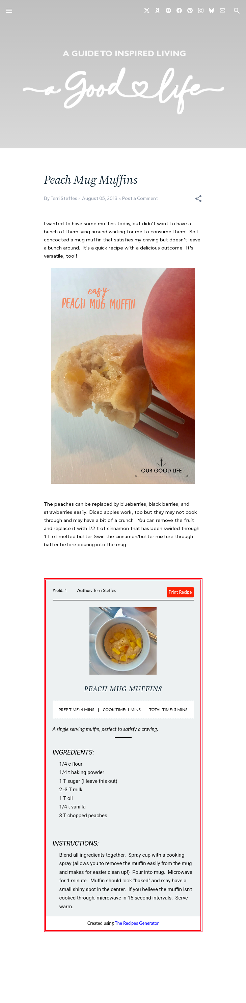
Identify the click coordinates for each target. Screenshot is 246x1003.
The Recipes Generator (137, 923)
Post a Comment (140, 198)
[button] (198, 199)
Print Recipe (180, 592)
